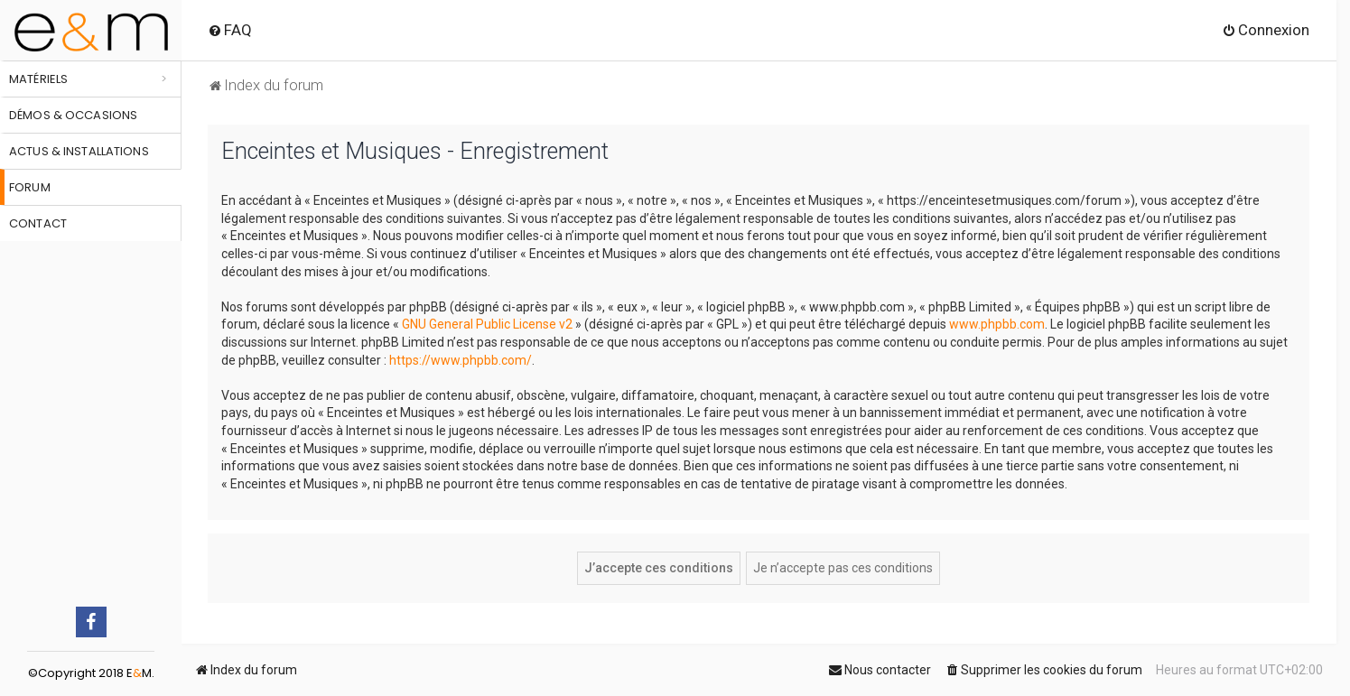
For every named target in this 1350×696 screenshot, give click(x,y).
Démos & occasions (73, 115)
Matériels (38, 79)
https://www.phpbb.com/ (460, 360)
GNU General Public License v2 (487, 324)
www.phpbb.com (997, 324)
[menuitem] (230, 29)
